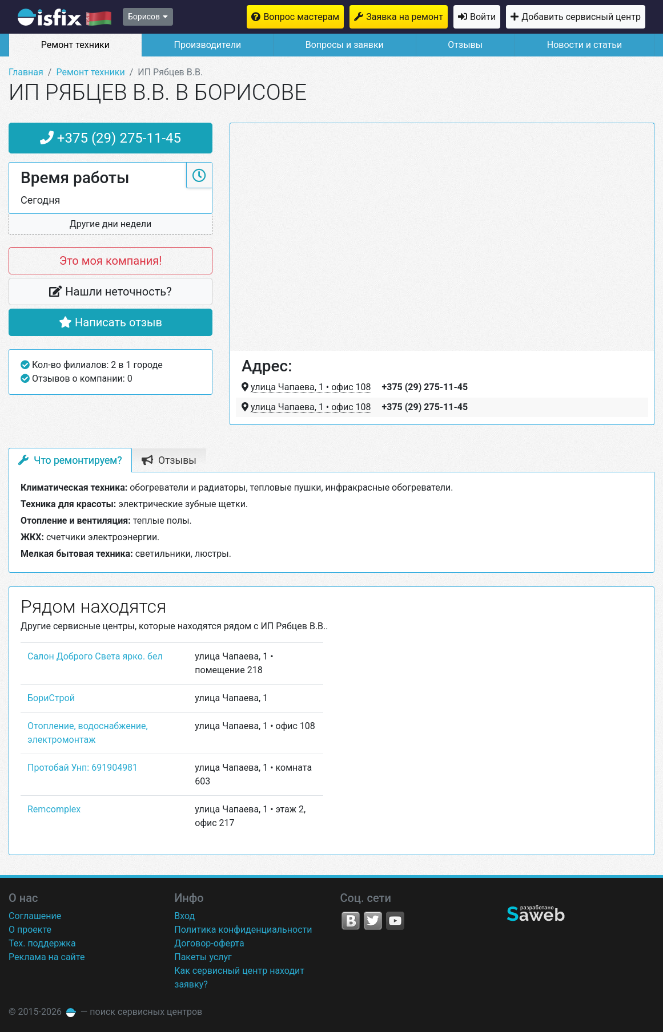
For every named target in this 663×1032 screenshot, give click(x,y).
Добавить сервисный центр (581, 16)
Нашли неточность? (110, 291)
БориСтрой (51, 698)
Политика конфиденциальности (243, 929)
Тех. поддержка (42, 943)
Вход (184, 915)
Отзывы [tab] (169, 460)
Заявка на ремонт (404, 16)
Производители (208, 44)
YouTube (395, 921)
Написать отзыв (110, 322)
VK (350, 921)
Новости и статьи (584, 44)
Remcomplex (54, 809)
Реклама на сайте (47, 957)
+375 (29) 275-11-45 (110, 138)
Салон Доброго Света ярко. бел (95, 656)
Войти (483, 16)
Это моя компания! (110, 261)
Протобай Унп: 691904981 (82, 767)
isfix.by (64, 17)
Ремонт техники (75, 44)
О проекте (30, 929)
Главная (26, 72)
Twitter (373, 921)
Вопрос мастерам (301, 16)
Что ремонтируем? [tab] (70, 460)
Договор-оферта (209, 943)
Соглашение (35, 915)
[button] (110, 224)
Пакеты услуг (203, 957)
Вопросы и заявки (345, 44)
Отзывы (465, 44)
